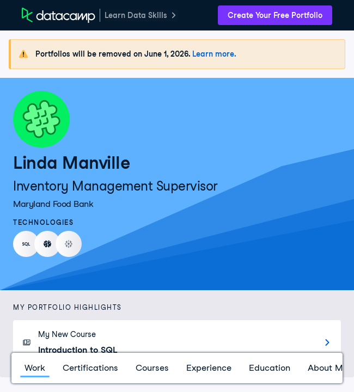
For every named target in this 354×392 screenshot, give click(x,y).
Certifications (90, 368)
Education (269, 368)
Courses (152, 368)
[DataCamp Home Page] (58, 15)
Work (35, 368)
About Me (327, 368)
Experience (208, 368)
